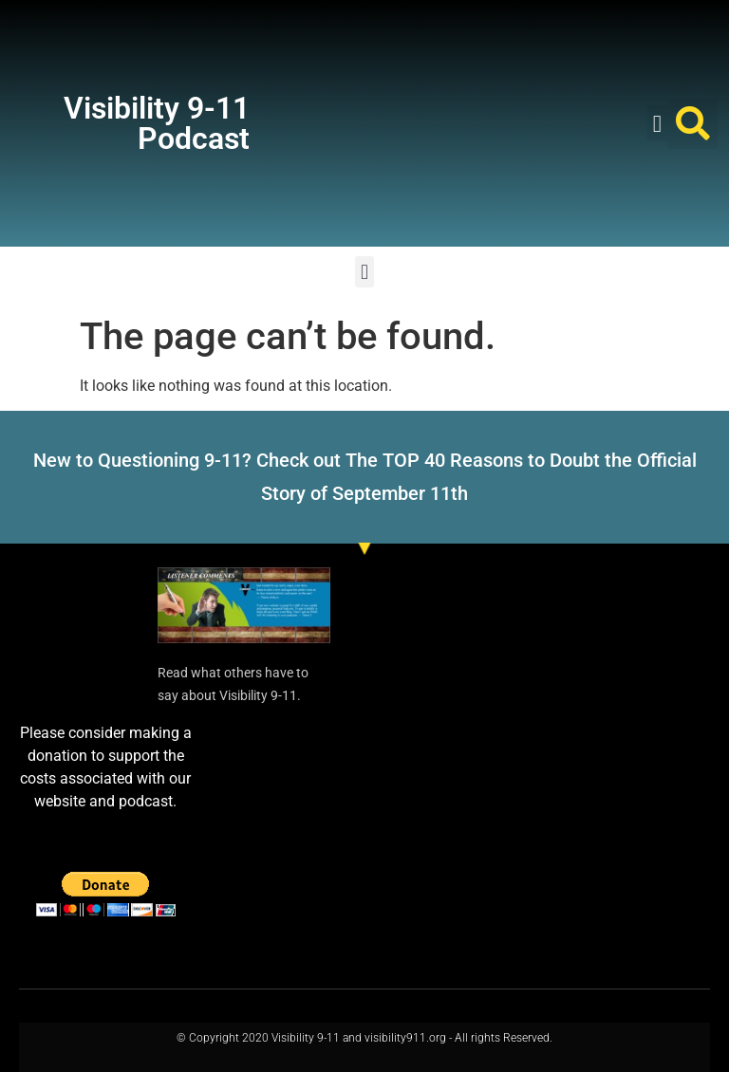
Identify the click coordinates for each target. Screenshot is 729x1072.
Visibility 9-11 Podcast (157, 123)
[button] (657, 123)
